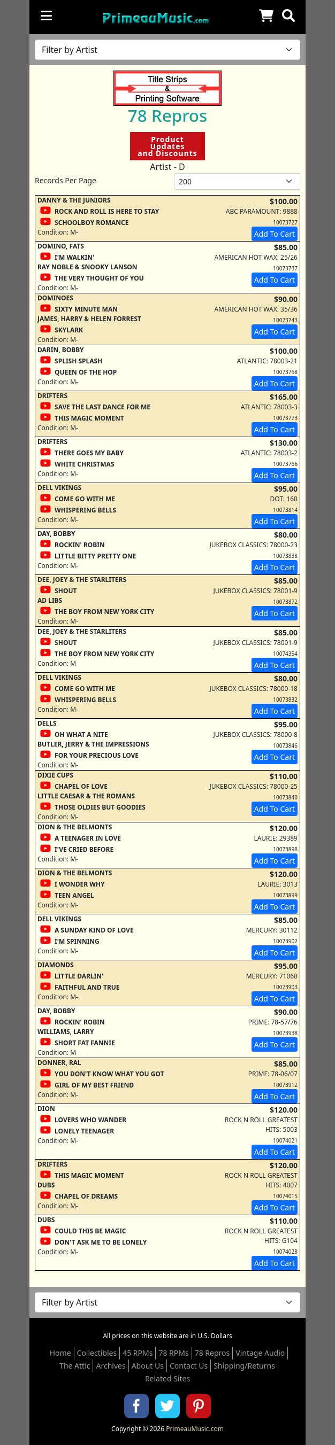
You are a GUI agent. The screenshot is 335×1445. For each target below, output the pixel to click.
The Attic (74, 1366)
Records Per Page (65, 180)
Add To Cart (274, 234)
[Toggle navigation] (46, 15)
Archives (110, 1366)
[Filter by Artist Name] (167, 50)
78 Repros (212, 1353)
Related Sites (167, 1378)
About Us (148, 1366)
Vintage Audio (260, 1353)
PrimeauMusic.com (195, 1428)
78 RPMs (173, 1353)
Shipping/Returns (244, 1366)
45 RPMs (138, 1353)
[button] (288, 15)
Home (60, 1353)
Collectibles (97, 1353)
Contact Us (189, 1366)
